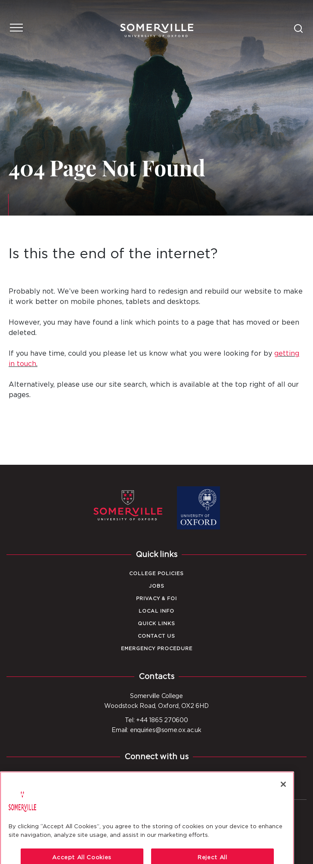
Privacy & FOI (156, 598)
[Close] (283, 804)
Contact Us (156, 636)
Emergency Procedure (156, 648)
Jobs (156, 586)
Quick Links (156, 623)
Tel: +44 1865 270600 (156, 720)
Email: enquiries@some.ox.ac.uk (156, 730)
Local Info (156, 611)
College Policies (156, 573)
